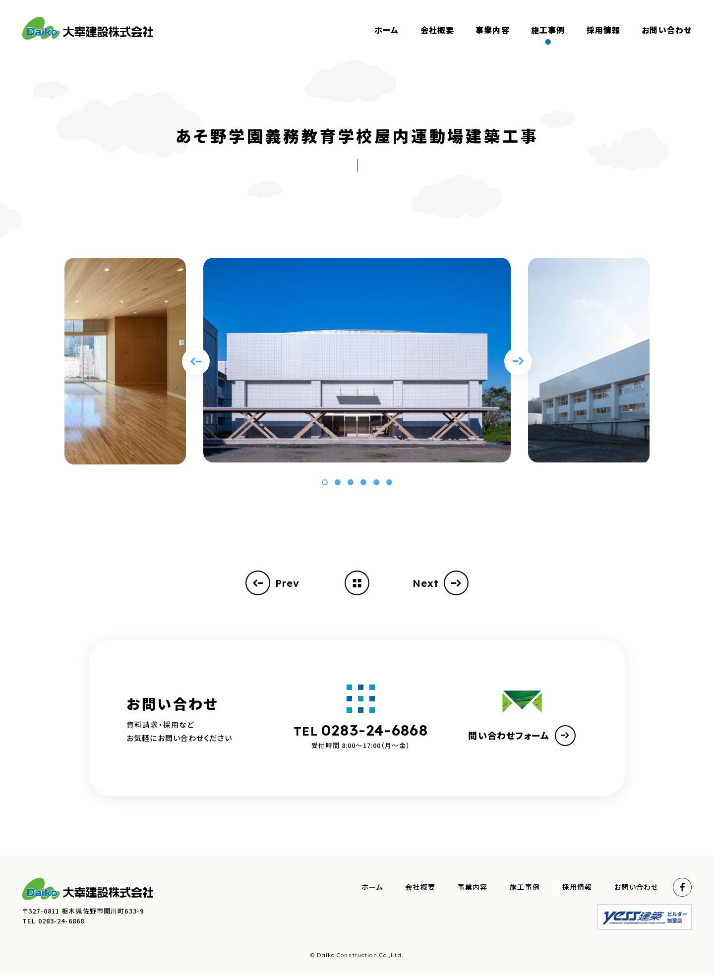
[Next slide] (518, 361)
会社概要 (420, 887)
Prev (272, 583)
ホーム (372, 887)
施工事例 (525, 887)
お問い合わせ (636, 887)
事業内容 (473, 887)
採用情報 (577, 887)
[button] (325, 482)
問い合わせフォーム (521, 735)
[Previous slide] (196, 361)
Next (441, 583)
